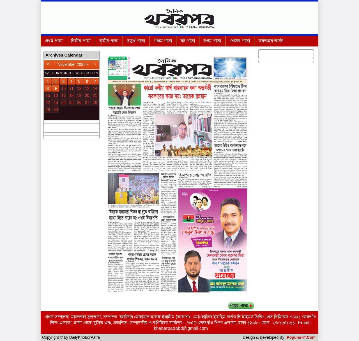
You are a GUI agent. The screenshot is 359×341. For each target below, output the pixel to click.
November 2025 (71, 64)
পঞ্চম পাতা (163, 40)
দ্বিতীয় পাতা (80, 40)
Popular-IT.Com (301, 337)
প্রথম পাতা (54, 40)
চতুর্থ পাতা (136, 40)
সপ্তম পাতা (212, 40)
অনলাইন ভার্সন (271, 40)
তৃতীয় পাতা (108, 40)
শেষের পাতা (240, 40)
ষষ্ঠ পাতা (188, 40)
